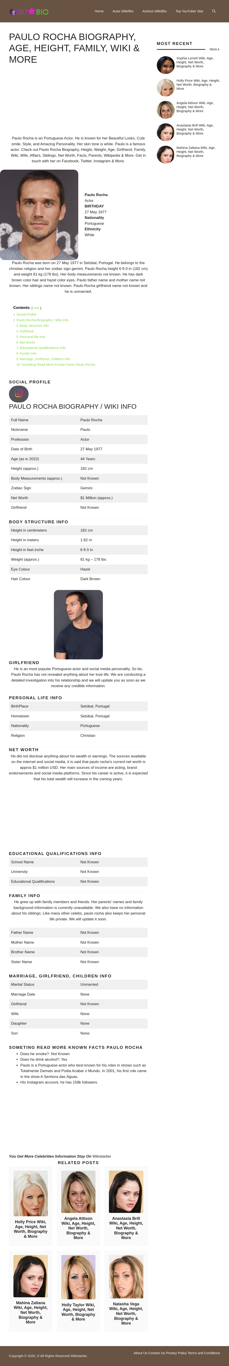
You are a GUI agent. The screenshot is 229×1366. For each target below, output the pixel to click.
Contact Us (156, 1353)
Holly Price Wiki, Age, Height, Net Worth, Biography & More (30, 1229)
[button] (214, 11)
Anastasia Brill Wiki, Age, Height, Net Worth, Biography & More (126, 1228)
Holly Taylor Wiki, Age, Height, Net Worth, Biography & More (78, 1312)
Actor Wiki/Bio (123, 11)
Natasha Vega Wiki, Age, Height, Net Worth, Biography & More (126, 1313)
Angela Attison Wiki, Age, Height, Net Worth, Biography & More (78, 1228)
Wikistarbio (101, 1156)
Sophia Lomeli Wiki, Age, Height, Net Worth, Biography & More (195, 62)
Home (99, 11)
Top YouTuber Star (189, 11)
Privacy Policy (176, 1353)
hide (36, 308)
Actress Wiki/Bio (154, 11)
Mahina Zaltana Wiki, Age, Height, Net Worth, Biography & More (30, 1312)
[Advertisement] (78, 104)
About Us (140, 1353)
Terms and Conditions (204, 1353)
